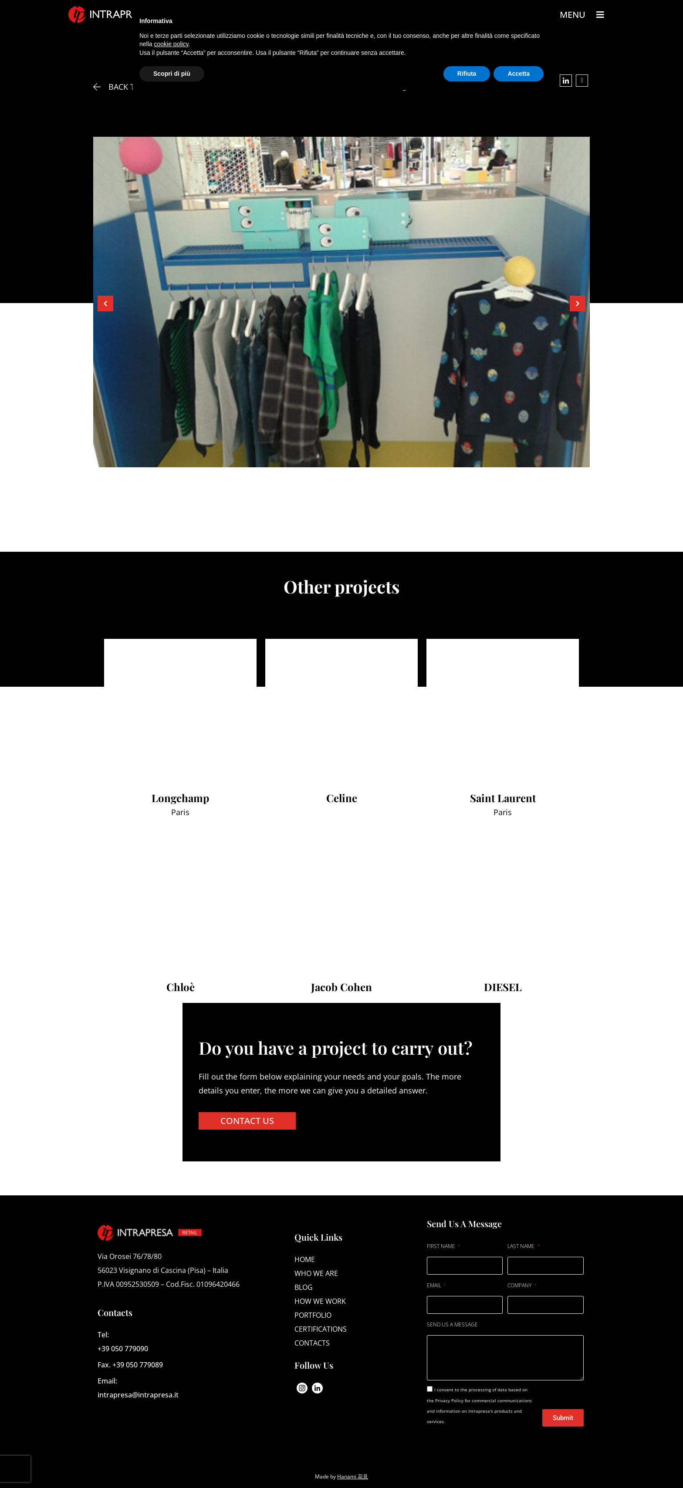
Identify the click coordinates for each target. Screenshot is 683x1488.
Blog (303, 1287)
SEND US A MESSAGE (452, 1324)
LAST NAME (521, 1246)
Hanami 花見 (352, 1476)
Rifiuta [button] (467, 73)
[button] (105, 303)
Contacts (312, 1343)
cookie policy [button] (171, 43)
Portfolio (312, 1315)
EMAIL (435, 1285)
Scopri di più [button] (171, 73)
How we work (320, 1301)
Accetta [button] (518, 73)
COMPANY (520, 1285)
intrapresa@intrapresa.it (138, 1395)
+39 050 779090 (123, 1348)
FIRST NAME (441, 1246)
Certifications (320, 1329)
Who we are (316, 1273)
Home (304, 1259)
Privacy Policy (450, 1400)
